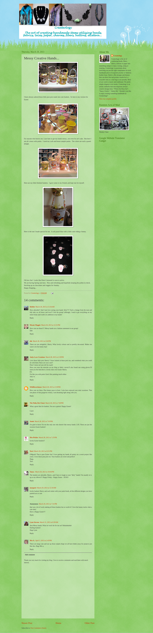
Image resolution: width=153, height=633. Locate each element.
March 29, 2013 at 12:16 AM (46, 488)
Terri (31, 451)
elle (31, 341)
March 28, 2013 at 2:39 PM (55, 357)
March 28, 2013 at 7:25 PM (48, 437)
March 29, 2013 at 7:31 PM (48, 504)
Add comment (30, 555)
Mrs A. (32, 540)
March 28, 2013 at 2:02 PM (42, 341)
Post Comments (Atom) (38, 628)
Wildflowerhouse (36, 387)
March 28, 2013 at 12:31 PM (50, 325)
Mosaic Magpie (35, 325)
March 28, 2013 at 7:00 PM (54, 403)
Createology (118, 56)
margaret (33, 488)
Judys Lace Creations (37, 357)
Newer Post (27, 623)
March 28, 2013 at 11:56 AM (45, 307)
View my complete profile (107, 99)
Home (58, 623)
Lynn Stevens (34, 522)
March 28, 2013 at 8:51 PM (43, 451)
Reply (32, 318)
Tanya (32, 472)
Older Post (89, 623)
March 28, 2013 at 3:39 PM (51, 387)
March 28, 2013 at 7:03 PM (44, 421)
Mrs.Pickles (34, 437)
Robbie (32, 307)
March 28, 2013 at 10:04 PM (44, 472)
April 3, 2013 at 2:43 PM (43, 540)
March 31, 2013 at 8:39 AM (49, 522)
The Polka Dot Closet (37, 403)
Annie (32, 421)
